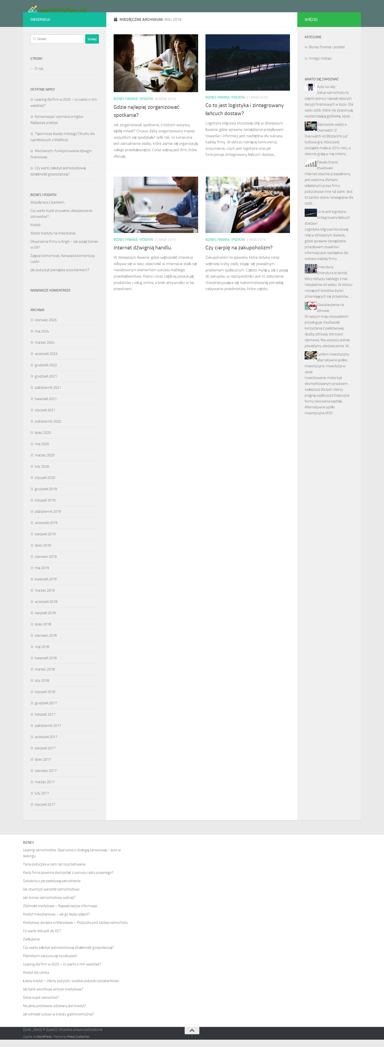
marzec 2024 (45, 350)
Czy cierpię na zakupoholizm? (239, 255)
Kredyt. (35, 232)
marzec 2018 (45, 676)
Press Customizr (78, 1044)
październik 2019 (48, 519)
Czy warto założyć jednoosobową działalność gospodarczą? (68, 955)
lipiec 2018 (43, 631)
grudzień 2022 (46, 372)
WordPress (44, 1044)
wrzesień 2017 (46, 744)
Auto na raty (326, 94)
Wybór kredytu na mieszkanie (52, 240)
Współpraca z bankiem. (47, 209)
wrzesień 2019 (46, 530)
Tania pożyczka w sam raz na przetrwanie (54, 871)
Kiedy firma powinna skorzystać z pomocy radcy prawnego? (68, 880)
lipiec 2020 (43, 440)
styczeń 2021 (45, 417)
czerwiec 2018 (46, 643)
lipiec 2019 (43, 552)
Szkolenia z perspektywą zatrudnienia (51, 888)
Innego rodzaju (320, 65)
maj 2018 (42, 654)
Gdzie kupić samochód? (41, 1005)
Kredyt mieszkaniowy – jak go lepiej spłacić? (56, 921)
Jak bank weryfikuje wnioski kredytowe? (53, 996)
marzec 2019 (45, 598)
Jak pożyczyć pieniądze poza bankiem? (59, 277)
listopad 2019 (45, 507)
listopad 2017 (45, 721)
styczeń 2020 (45, 485)
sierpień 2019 (45, 541)
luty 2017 (42, 800)
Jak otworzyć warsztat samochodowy (51, 896)
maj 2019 (42, 575)
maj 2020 (42, 451)
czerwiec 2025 (46, 327)
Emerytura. (325, 274)
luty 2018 (42, 688)
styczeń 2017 (45, 812)
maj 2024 (42, 338)
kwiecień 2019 (46, 586)
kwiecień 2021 (46, 406)
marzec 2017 (45, 789)
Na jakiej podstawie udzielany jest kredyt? (54, 1013)
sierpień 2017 (45, 755)
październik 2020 (48, 428)
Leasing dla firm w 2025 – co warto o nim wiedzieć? (62, 971)
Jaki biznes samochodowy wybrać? (49, 905)
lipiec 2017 (43, 767)
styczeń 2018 (45, 699)
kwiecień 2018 (46, 665)
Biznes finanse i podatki (133, 106)
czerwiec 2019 (46, 564)
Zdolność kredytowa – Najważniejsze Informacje (60, 913)
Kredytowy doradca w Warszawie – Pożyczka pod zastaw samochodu (75, 930)
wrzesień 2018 (46, 609)
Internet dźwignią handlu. (143, 255)
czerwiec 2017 (46, 778)
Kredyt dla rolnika (36, 980)
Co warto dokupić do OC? (42, 938)
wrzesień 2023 (46, 361)
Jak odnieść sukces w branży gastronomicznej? (58, 1021)
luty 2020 (42, 474)
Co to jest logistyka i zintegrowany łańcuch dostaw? (327, 225)
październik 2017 (48, 733)
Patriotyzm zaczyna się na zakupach (50, 963)
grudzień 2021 (46, 383)
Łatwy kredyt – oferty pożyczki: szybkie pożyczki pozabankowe (71, 988)
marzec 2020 (45, 462)
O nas (39, 76)
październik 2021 (48, 395)
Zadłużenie (31, 946)
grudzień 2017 (46, 710)
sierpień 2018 (45, 620)
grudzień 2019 (46, 496)
